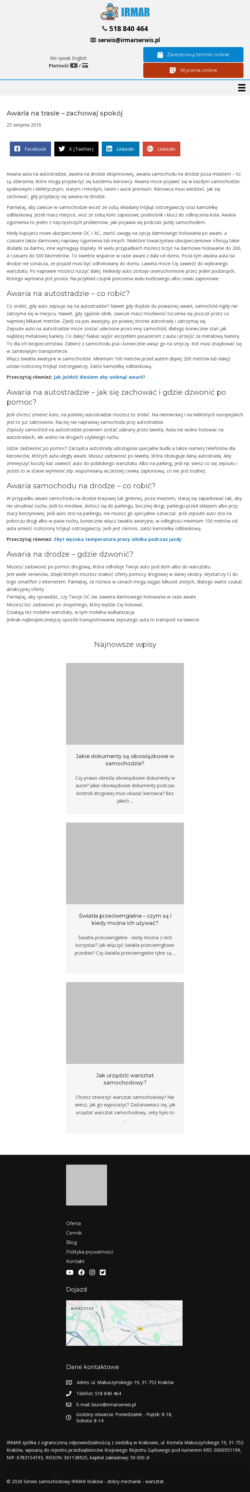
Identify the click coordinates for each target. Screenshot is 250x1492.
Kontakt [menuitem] (75, 1261)
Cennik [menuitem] (74, 1233)
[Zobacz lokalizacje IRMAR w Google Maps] (125, 1325)
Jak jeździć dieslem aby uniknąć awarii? (99, 377)
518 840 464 (128, 28)
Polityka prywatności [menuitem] (89, 1252)
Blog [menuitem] (71, 1242)
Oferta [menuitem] (73, 1223)
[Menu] (242, 87)
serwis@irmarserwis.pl (129, 40)
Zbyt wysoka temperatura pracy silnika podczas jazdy (118, 539)
